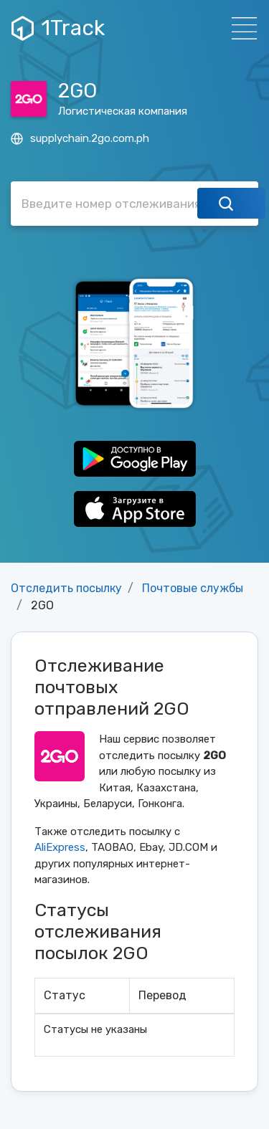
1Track (58, 28)
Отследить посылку (66, 588)
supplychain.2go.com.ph (80, 138)
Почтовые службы (192, 588)
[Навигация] (240, 28)
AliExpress (59, 847)
